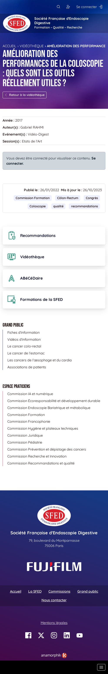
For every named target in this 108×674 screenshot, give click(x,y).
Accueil (9, 46)
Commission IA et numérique (30, 394)
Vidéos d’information (24, 339)
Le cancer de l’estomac (26, 353)
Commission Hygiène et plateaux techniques (42, 428)
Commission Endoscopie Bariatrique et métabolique (48, 408)
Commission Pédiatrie (24, 442)
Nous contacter (54, 600)
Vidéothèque (32, 46)
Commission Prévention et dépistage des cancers (46, 449)
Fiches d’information (23, 332)
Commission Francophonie (28, 421)
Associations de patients (26, 367)
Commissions (59, 591)
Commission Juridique (25, 435)
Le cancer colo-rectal (24, 346)
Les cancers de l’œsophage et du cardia (39, 360)
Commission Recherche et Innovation (36, 456)
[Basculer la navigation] (101, 667)
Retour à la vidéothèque (25, 95)
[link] (54, 655)
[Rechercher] (58, 6)
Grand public (87, 591)
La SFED (35, 591)
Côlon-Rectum (67, 198)
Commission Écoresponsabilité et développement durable (53, 401)
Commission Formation (33, 198)
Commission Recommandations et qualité (41, 463)
